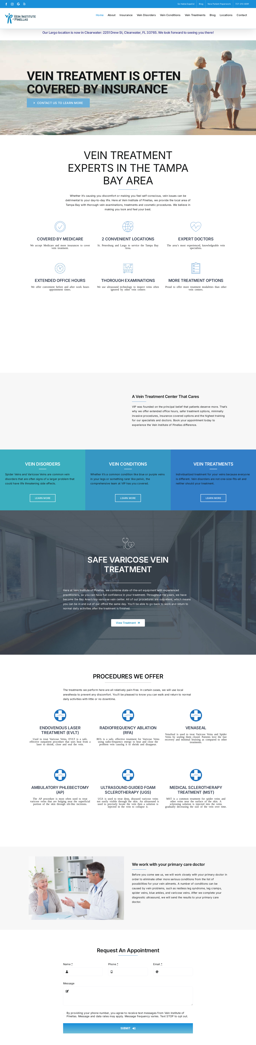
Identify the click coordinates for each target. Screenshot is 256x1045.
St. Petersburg (106, 245)
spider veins (140, 892)
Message (69, 983)
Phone (113, 964)
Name (68, 964)
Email (157, 964)
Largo (123, 245)
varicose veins (180, 892)
